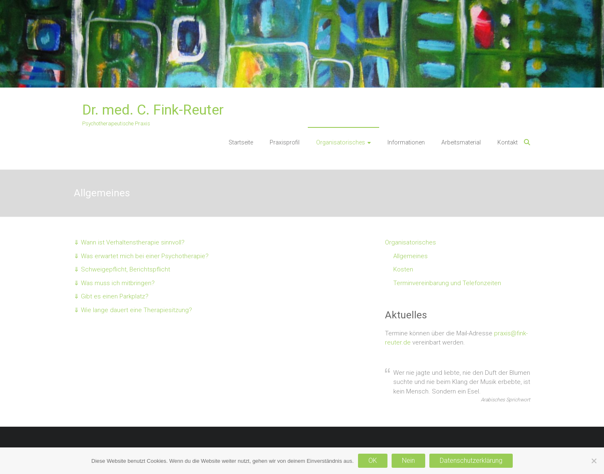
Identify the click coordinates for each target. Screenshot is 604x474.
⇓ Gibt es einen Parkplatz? (111, 296)
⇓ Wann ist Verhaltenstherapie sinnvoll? (129, 242)
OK (372, 460)
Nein (408, 460)
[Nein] (593, 461)
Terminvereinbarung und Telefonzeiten (447, 283)
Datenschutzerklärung (471, 460)
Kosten (403, 269)
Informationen (406, 142)
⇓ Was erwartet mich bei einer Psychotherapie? (141, 256)
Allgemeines (410, 256)
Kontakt (507, 142)
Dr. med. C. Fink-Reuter (153, 109)
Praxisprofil (285, 142)
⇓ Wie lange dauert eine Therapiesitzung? (133, 310)
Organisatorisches (340, 142)
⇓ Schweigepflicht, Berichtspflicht (122, 269)
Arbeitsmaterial (461, 142)
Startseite (241, 142)
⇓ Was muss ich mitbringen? (114, 283)
